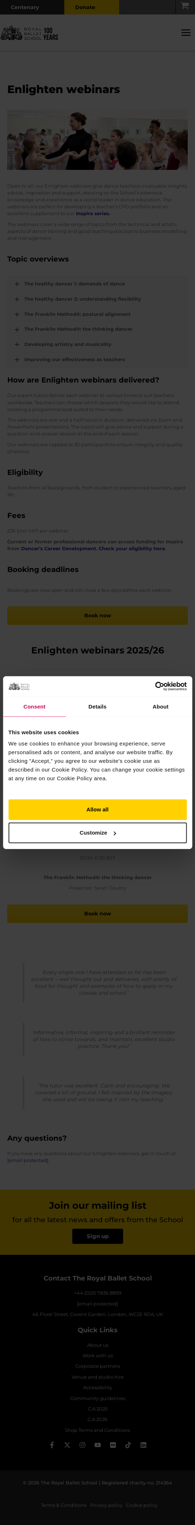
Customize (98, 833)
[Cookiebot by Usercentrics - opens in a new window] (155, 686)
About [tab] (160, 706)
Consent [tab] (34, 706)
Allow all (97, 809)
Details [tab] (98, 706)
